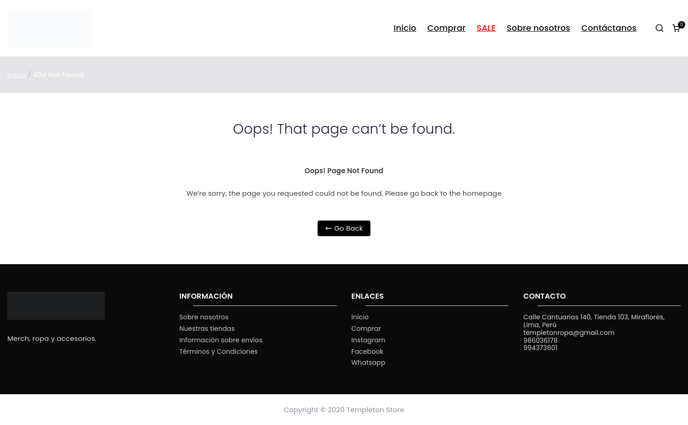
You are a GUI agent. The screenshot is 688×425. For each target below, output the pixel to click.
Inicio (405, 28)
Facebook (368, 352)
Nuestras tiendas (206, 329)
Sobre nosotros (538, 28)
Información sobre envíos (220, 340)
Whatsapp (369, 363)
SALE (486, 28)
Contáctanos (609, 28)
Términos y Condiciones (218, 352)
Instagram (369, 340)
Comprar (446, 28)
